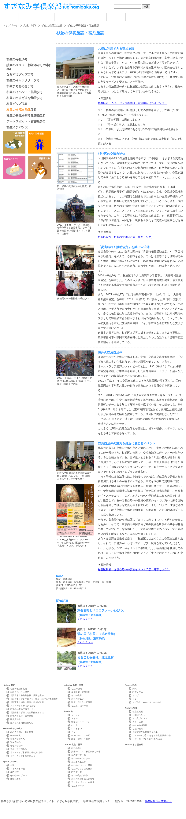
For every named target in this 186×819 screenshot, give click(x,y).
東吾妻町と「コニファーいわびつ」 (101, 610)
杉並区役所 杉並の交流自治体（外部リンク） (126, 236)
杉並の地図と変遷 (18, 688)
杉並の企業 (76, 688)
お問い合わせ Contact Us (45, 794)
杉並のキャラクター (20, 80)
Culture (73, 744)
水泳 (12, 765)
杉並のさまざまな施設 (21, 98)
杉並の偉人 (15, 735)
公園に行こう (138, 715)
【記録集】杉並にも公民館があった (27, 712)
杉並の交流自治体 (52, 25)
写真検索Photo (122, 794)
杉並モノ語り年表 (79, 706)
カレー (74, 732)
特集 (151, 17)
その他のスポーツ (18, 775)
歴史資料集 (15, 719)
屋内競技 (14, 772)
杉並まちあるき (17, 86)
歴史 (26, 17)
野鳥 (134, 688)
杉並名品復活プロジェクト (22, 709)
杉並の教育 (137, 728)
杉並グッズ (14, 103)
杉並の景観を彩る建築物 (23, 115)
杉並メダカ (137, 692)
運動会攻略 (15, 779)
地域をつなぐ (16, 746)
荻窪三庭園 (137, 711)
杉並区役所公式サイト (158, 801)
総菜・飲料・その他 (80, 739)
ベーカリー (76, 725)
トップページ (11, 25)
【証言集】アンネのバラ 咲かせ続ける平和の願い (34, 699)
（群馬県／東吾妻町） (90, 615)
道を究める (15, 742)
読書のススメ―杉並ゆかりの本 (27, 65)
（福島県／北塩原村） (90, 662)
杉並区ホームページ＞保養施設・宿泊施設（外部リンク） (132, 103)
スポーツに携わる (18, 749)
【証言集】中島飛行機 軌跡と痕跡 (27, 695)
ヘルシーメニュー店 (80, 735)
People (13, 728)
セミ (134, 699)
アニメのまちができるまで (22, 706)
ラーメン (75, 715)
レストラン (76, 728)
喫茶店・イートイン (80, 722)
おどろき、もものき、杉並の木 (147, 702)
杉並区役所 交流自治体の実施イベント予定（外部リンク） (134, 569)
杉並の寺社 (14, 59)
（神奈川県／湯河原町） (91, 638)
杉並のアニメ (77, 699)
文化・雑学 (30, 25)
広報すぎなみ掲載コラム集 (145, 732)
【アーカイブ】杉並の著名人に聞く (27, 752)
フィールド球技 (17, 768)
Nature (130, 685)
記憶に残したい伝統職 (81, 702)
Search (134, 744)
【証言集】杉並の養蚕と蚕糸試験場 (27, 702)
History (9, 685)
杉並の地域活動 (139, 725)
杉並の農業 (76, 695)
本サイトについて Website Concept (16, 794)
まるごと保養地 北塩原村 (95, 657)
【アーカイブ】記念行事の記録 (147, 739)
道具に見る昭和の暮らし (21, 723)
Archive (131, 708)
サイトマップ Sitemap (71, 794)
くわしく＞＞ (85, 618)
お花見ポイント (139, 718)
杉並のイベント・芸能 (21, 92)
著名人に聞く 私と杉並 (21, 732)
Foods (68, 711)
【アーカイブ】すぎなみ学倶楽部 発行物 (151, 735)
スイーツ (75, 718)
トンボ (135, 695)
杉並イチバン (15, 127)
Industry (73, 685)
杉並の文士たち (17, 739)
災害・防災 (137, 722)
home (10, 17)
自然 (134, 17)
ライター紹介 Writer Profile (96, 794)
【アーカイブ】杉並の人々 (22, 756)
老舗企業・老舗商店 (80, 692)
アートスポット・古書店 (23, 121)
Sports (10, 761)
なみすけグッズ (17, 74)
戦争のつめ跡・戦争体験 (21, 716)
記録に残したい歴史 (19, 692)
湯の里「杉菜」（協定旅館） (97, 634)
